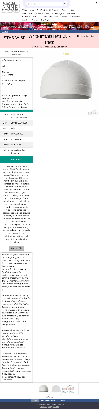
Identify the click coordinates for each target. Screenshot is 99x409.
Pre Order (46, 20)
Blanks (64, 16)
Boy (64, 10)
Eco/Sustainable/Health (48, 10)
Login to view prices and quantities (16, 52)
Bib (34, 16)
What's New (28, 10)
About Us (56, 407)
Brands (35, 20)
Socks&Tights (57, 13)
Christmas (75, 16)
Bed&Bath (72, 13)
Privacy (50, 407)
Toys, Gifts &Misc (50, 16)
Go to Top (49, 397)
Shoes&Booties (41, 13)
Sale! (24, 20)
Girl (72, 10)
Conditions (43, 407)
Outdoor (26, 16)
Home (5, 31)
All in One (27, 13)
